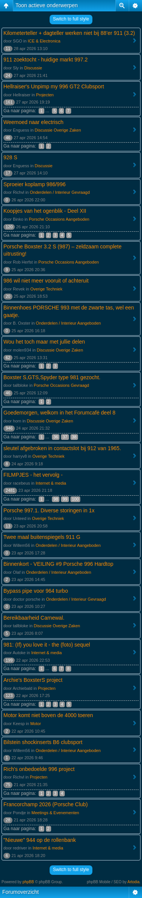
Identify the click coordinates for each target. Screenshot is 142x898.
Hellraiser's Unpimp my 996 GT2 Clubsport (53, 86)
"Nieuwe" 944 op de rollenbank (39, 840)
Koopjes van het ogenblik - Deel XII (44, 211)
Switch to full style (71, 19)
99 (64, 499)
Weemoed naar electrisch (33, 122)
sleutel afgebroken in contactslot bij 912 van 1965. (62, 448)
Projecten (44, 95)
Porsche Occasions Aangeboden (59, 219)
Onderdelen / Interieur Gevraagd (60, 192)
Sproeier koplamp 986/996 (34, 184)
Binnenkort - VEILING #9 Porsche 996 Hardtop (58, 564)
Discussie (33, 68)
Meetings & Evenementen (55, 812)
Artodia (134, 882)
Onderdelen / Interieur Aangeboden (68, 323)
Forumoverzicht (20, 892)
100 (75, 499)
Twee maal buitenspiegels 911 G (41, 537)
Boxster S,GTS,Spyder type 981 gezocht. (51, 377)
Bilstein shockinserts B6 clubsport (43, 742)
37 (64, 437)
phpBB (28, 882)
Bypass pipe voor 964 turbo (35, 591)
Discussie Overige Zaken (58, 130)
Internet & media (51, 483)
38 (74, 437)
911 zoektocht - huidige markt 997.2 (45, 60)
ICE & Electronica (44, 41)
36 (55, 437)
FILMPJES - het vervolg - (32, 475)
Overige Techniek (46, 289)
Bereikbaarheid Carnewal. (33, 618)
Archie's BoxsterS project (32, 680)
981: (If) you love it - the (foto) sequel (46, 645)
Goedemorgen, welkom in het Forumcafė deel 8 (59, 413)
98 (55, 499)
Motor (35, 723)
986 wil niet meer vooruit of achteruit (46, 281)
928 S (10, 157)
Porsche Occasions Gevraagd (61, 385)
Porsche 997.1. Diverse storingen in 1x (48, 510)
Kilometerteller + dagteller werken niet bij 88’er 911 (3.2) (69, 33)
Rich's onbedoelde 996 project (39, 769)
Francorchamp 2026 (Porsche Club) (45, 804)
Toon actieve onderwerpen (47, 5)
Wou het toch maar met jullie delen (44, 342)
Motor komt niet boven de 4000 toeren (48, 715)
